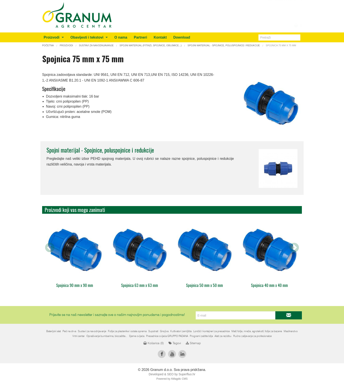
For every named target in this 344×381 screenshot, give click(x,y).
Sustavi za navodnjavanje (92, 331)
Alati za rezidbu (223, 336)
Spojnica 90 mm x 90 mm (74, 285)
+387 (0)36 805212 (280, 12)
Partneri (140, 37)
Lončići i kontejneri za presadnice (211, 331)
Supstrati (153, 331)
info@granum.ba (283, 7)
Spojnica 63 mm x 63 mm (139, 285)
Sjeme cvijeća (136, 336)
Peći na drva (69, 331)
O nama (120, 37)
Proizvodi (51, 37)
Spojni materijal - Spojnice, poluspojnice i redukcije (100, 150)
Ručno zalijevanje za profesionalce (252, 336)
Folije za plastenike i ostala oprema (127, 331)
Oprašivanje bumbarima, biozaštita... (106, 336)
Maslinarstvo (291, 331)
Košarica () (153, 343)
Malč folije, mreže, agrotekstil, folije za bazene (256, 331)
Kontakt (160, 37)
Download (181, 37)
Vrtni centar (78, 336)
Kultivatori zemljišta (181, 331)
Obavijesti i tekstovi (86, 37)
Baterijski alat (53, 331)
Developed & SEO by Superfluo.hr (172, 374)
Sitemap (193, 343)
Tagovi (174, 343)
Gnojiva (164, 331)
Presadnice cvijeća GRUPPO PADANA (167, 336)
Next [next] (294, 248)
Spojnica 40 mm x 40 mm (269, 285)
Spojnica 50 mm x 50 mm (204, 285)
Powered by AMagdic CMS (172, 378)
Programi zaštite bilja (201, 336)
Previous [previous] (49, 248)
